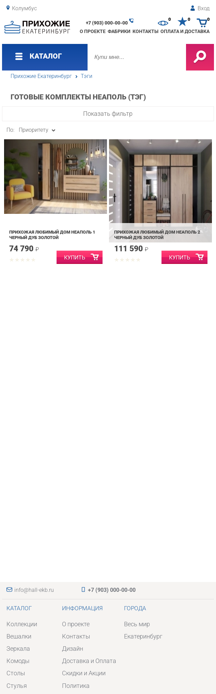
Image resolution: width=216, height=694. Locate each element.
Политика (76, 685)
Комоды (18, 660)
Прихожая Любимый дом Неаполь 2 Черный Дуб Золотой (157, 235)
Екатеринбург (143, 636)
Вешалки (18, 636)
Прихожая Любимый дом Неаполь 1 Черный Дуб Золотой (52, 235)
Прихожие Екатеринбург (41, 76)
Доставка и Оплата (89, 660)
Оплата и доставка (185, 31)
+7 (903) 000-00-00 (107, 23)
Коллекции (21, 624)
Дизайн (72, 648)
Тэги (86, 76)
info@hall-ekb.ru (34, 590)
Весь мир (137, 624)
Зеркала (18, 648)
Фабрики (119, 31)
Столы (15, 673)
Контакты (145, 31)
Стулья (16, 685)
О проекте (93, 31)
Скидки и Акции (84, 673)
